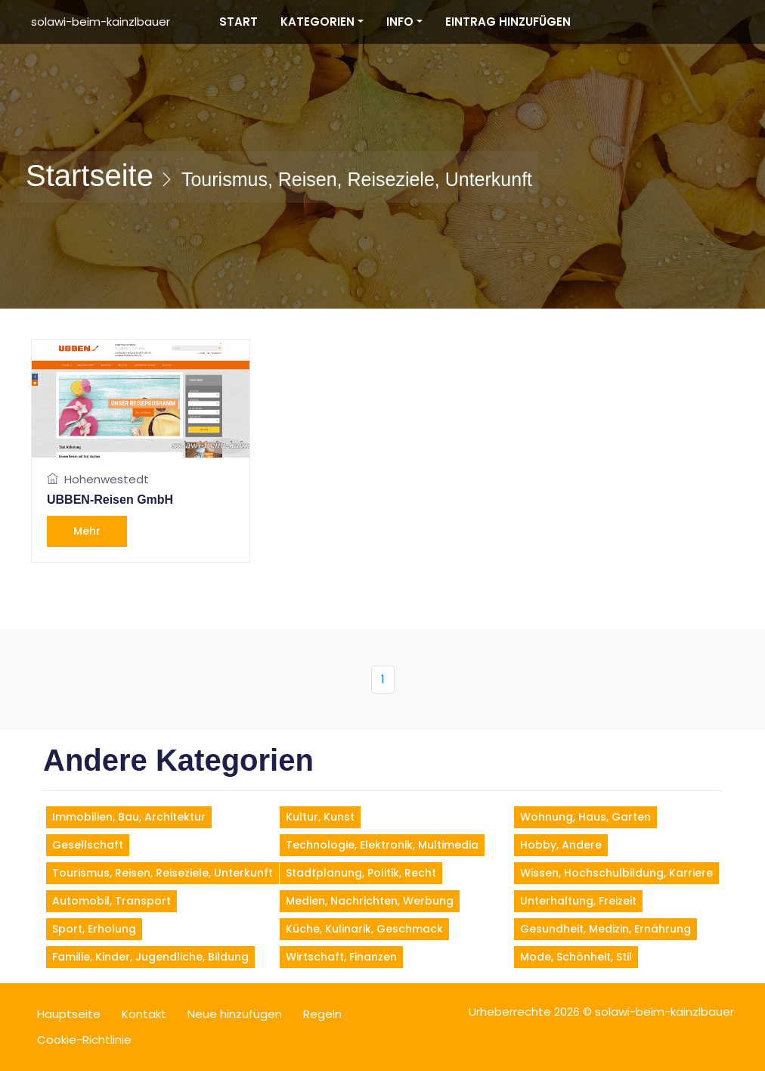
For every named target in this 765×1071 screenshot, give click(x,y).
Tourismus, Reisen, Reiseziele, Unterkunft (162, 872)
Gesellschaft (87, 844)
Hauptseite (69, 1014)
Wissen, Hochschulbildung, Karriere (616, 872)
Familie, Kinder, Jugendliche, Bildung (150, 956)
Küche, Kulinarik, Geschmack (364, 928)
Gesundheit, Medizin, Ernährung (605, 928)
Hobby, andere (561, 844)
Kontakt (144, 1014)
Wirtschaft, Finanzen (341, 956)
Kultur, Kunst (320, 816)
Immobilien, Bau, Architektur (129, 816)
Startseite (89, 175)
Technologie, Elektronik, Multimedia (382, 844)
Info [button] (399, 21)
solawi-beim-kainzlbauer (100, 21)
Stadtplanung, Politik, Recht (361, 872)
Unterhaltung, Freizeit (578, 900)
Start (238, 21)
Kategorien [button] (317, 21)
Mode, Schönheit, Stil (576, 956)
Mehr (87, 531)
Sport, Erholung (94, 928)
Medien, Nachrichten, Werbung (370, 900)
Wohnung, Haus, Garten (585, 816)
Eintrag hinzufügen (508, 21)
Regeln (322, 1014)
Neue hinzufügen (234, 1014)
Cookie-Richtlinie (84, 1040)
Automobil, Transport (111, 900)
